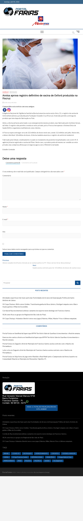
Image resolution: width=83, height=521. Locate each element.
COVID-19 (5, 92)
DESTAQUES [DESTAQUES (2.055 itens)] (27, 453)
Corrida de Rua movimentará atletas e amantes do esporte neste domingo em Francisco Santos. (36, 311)
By (35, 472)
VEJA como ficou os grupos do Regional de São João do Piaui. (24, 315)
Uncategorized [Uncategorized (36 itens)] (57, 461)
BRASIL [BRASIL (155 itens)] (6, 453)
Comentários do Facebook (29, 163)
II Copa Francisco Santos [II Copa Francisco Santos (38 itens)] (20, 457)
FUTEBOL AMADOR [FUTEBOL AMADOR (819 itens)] (69, 453)
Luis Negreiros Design (42, 472)
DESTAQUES (13, 92)
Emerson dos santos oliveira (12, 337)
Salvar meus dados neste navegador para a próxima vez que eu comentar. (28, 249)
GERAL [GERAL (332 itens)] (6, 457)
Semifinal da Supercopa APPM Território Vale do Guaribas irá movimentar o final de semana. (47, 333)
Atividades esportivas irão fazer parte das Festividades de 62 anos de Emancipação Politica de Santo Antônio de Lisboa (40, 423)
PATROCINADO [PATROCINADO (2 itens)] (9, 461)
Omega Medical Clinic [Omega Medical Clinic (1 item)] (65, 457)
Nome (5, 207)
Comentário (6, 176)
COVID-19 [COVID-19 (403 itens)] (16, 453)
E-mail (5, 219)
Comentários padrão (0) (13, 163)
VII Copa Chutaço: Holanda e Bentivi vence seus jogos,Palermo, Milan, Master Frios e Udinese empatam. (39, 318)
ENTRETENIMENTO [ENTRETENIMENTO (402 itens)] (42, 453)
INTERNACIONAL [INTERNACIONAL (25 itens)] (37, 457)
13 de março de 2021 (9, 102)
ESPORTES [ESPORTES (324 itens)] (55, 453)
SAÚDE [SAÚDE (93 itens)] (47, 461)
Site (3, 232)
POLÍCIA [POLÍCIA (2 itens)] (28, 461)
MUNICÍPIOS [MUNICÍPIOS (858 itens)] (50, 457)
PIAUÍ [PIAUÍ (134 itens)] (19, 461)
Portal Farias (7, 333)
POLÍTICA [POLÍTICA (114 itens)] (38, 461)
